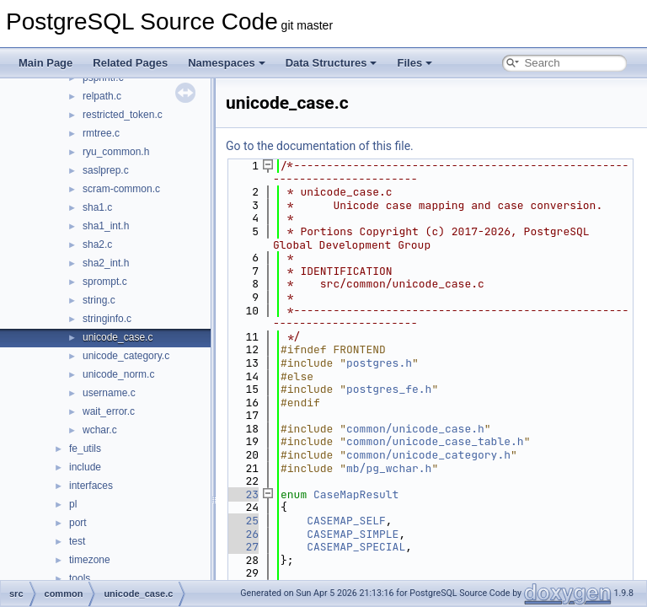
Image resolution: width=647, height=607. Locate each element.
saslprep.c (106, 170)
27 (242, 547)
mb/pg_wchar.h (388, 468)
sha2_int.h (106, 263)
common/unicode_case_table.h (435, 441)
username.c (109, 393)
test (77, 541)
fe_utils (85, 448)
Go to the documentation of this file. (320, 146)
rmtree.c (101, 133)
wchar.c (100, 430)
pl (73, 504)
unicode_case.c (117, 337)
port (78, 523)
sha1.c (97, 207)
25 (242, 520)
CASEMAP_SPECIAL (356, 547)
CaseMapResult (355, 494)
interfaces (91, 486)
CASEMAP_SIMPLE (352, 534)
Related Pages (130, 62)
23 (242, 494)
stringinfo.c (107, 319)
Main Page (45, 62)
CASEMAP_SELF (346, 520)
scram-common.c (121, 189)
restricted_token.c (123, 115)
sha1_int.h (106, 226)
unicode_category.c (126, 356)
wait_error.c (109, 411)
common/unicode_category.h (428, 455)
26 (242, 534)
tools (79, 578)
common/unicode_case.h (415, 429)
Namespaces (226, 62)
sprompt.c (105, 281)
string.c (99, 300)
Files (414, 62)
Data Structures (331, 62)
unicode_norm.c (118, 374)
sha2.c (97, 244)
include (85, 467)
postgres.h (379, 363)
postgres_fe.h (388, 389)
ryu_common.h (116, 152)
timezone (89, 560)
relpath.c (102, 96)
